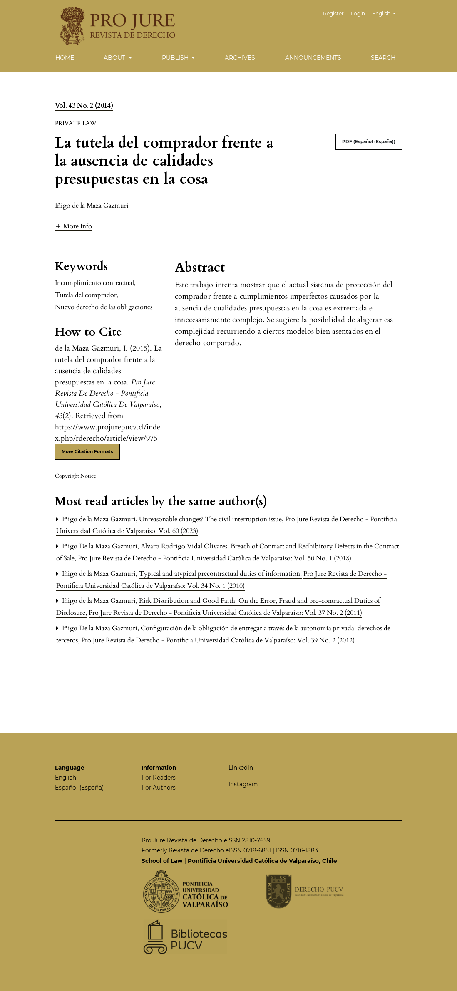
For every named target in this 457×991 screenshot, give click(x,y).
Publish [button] (176, 58)
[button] (73, 226)
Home (64, 58)
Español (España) (79, 787)
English (387, 13)
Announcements (313, 58)
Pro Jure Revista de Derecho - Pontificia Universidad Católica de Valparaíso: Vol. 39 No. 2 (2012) (218, 640)
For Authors (159, 787)
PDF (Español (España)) (368, 141)
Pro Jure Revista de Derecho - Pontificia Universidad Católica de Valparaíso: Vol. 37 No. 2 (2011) (225, 612)
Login (358, 13)
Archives (240, 58)
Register (333, 13)
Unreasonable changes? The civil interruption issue (211, 519)
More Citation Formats (87, 451)
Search (383, 58)
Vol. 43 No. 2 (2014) (84, 105)
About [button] (115, 58)
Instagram (243, 784)
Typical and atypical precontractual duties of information (220, 573)
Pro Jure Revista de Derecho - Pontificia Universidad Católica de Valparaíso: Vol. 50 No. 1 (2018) (214, 558)
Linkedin (240, 767)
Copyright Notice (75, 476)
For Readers (159, 777)
